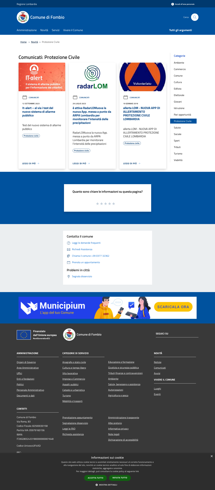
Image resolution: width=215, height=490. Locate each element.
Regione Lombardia (27, 4)
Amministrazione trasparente (123, 417)
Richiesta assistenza (73, 434)
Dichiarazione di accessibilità (123, 440)
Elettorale (179, 95)
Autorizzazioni (115, 390)
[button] (107, 484)
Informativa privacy (118, 428)
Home (23, 42)
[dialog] (107, 471)
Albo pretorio (115, 423)
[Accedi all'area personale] (182, 4)
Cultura (178, 82)
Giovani (178, 101)
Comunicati (30, 97)
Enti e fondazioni (25, 379)
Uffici (19, 373)
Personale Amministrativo (30, 390)
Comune (178, 75)
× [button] (211, 456)
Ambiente (179, 62)
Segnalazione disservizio (75, 423)
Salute (177, 127)
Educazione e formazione (121, 362)
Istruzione (179, 108)
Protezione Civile (183, 121)
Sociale (177, 134)
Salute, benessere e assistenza (124, 384)
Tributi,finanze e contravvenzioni (125, 373)
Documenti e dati (26, 395)
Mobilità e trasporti (72, 401)
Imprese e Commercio (73, 379)
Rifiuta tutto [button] (120, 477)
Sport (177, 140)
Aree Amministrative (28, 368)
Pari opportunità (182, 114)
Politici (20, 384)
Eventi (157, 394)
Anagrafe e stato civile (74, 362)
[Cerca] (194, 17)
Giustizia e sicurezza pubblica (123, 367)
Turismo (178, 153)
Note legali (113, 434)
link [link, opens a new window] (137, 471)
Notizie (157, 362)
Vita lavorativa (70, 373)
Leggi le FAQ (68, 428)
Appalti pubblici (70, 384)
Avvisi (157, 373)
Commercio (180, 69)
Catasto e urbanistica (73, 390)
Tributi (177, 147)
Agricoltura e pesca (118, 395)
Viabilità (178, 160)
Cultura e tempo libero (74, 368)
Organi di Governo (26, 362)
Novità (34, 42)
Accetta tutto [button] (95, 478)
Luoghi (157, 388)
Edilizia (177, 88)
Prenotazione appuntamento (77, 417)
